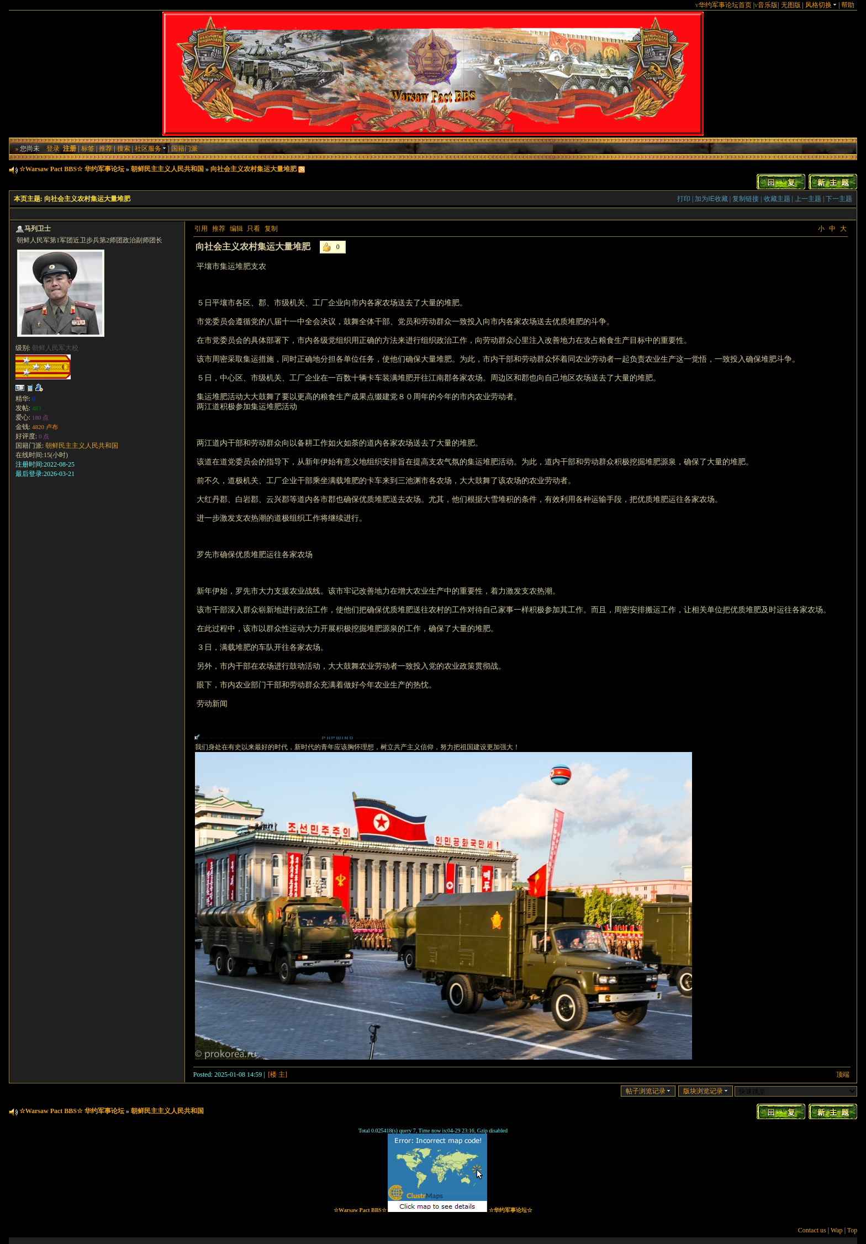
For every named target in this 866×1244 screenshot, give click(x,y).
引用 (201, 228)
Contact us (812, 1230)
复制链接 (745, 199)
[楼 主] (277, 1074)
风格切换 (821, 5)
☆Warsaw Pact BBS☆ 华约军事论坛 (71, 169)
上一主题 (808, 199)
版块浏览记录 (705, 1091)
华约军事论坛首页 (725, 5)
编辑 (236, 228)
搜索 (123, 148)
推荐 (105, 148)
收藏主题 (777, 199)
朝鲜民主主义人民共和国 (167, 169)
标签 (87, 148)
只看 (253, 228)
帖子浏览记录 (648, 1091)
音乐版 (768, 5)
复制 (271, 228)
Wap (837, 1230)
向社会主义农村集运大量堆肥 (253, 169)
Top (852, 1230)
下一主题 (839, 199)
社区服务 (150, 148)
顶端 (842, 1074)
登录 (53, 148)
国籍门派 (184, 148)
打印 (683, 199)
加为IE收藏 (711, 199)
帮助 (847, 5)
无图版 (791, 5)
